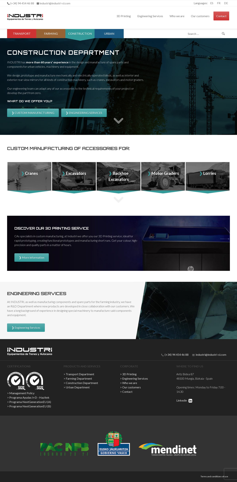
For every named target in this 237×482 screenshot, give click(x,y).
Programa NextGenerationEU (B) (30, 406)
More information (33, 257)
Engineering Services (150, 16)
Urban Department (109, 38)
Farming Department (51, 38)
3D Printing (123, 16)
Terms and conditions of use (214, 476)
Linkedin (184, 400)
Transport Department (80, 374)
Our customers (200, 16)
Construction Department (80, 38)
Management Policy (21, 393)
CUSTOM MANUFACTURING (34, 112)
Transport (22, 33)
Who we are (177, 16)
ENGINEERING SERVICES (85, 112)
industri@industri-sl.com (209, 354)
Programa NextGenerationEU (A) (30, 402)
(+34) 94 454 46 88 (175, 354)
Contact (221, 16)
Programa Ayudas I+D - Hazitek (29, 397)
